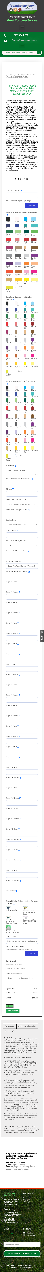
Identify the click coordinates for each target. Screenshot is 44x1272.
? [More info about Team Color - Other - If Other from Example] (7, 384)
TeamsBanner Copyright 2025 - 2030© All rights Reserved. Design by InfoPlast (22, 1266)
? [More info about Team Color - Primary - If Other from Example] (7, 215)
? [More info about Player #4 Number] (19, 654)
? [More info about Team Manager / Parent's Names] (28, 571)
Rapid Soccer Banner (20, 1170)
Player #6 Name (12, 685)
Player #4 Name (12, 644)
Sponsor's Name (11, 936)
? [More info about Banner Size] (15, 465)
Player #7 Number (13, 716)
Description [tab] (9, 1026)
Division (10, 489)
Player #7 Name (12, 705)
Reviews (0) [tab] (10, 1031)
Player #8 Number (13, 736)
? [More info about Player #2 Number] (19, 613)
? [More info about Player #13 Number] (20, 839)
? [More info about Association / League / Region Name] (31, 479)
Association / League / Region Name (19, 479)
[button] (22, 27)
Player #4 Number (13, 654)
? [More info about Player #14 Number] (20, 860)
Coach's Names (12, 530)
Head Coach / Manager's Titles (16, 499)
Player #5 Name (12, 664)
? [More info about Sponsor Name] (17, 891)
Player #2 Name (12, 602)
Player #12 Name (13, 808)
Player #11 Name (13, 788)
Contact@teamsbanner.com (24, 40)
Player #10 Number (13, 778)
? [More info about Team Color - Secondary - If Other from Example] (13, 299)
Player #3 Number (13, 633)
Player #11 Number (13, 798)
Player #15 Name (13, 870)
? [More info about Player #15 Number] (20, 880)
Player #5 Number (13, 675)
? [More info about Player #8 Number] (19, 736)
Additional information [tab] (27, 1026)
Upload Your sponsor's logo (15, 946)
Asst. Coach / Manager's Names (17, 551)
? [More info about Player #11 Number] (20, 798)
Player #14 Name (13, 850)
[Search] (39, 52)
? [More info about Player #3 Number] (19, 633)
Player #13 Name (13, 829)
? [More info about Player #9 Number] (19, 757)
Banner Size (11, 466)
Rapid (20, 74)
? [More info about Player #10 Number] (20, 777)
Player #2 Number (13, 613)
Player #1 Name (12, 582)
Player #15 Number (13, 881)
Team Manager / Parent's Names (18, 571)
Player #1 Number (13, 592)
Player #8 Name (12, 726)
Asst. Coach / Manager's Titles (16, 540)
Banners (13, 74)
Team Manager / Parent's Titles (16, 561)
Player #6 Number (13, 695)
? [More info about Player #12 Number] (20, 819)
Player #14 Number (13, 860)
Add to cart (13, 1011)
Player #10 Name (13, 767)
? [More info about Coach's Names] (17, 530)
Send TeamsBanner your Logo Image (18, 201)
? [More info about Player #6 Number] (19, 695)
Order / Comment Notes (14, 974)
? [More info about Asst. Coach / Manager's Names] (28, 551)
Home (8, 74)
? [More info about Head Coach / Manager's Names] (28, 510)
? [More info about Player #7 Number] (19, 716)
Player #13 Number (13, 839)
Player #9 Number (13, 757)
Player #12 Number (13, 819)
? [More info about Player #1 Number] (19, 592)
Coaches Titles (11, 520)
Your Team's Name (16, 190)
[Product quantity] (9, 1006)
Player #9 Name (12, 747)
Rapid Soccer (27, 74)
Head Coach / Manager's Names (17, 510)
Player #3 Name (12, 623)
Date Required (11, 961)
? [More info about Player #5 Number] (19, 674)
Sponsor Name (12, 891)
